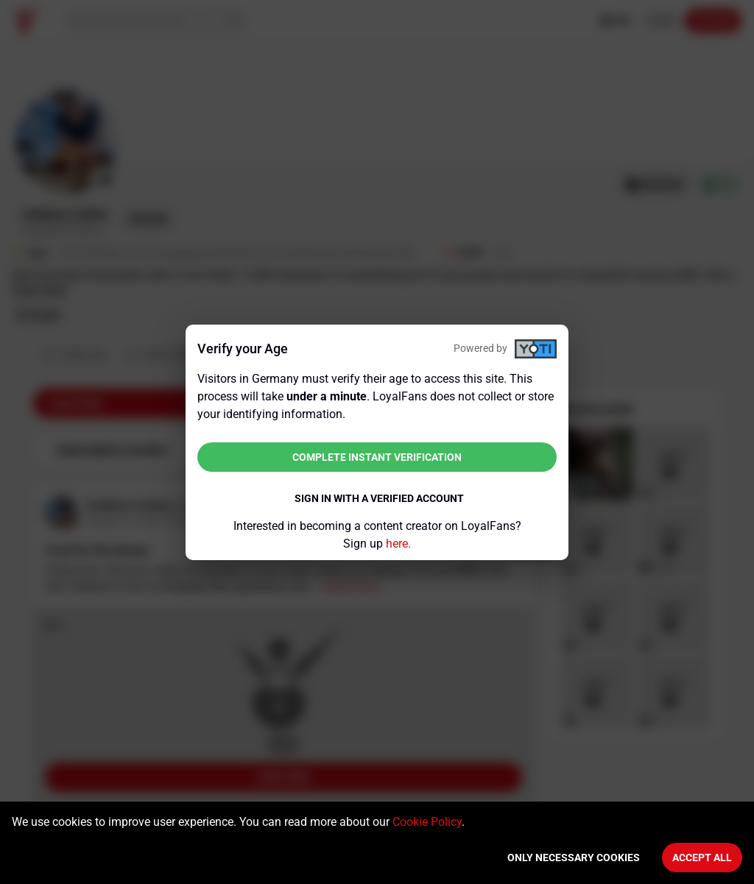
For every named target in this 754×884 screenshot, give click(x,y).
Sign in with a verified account (379, 498)
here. (398, 544)
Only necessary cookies (573, 857)
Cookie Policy (427, 822)
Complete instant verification (377, 457)
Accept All (702, 857)
